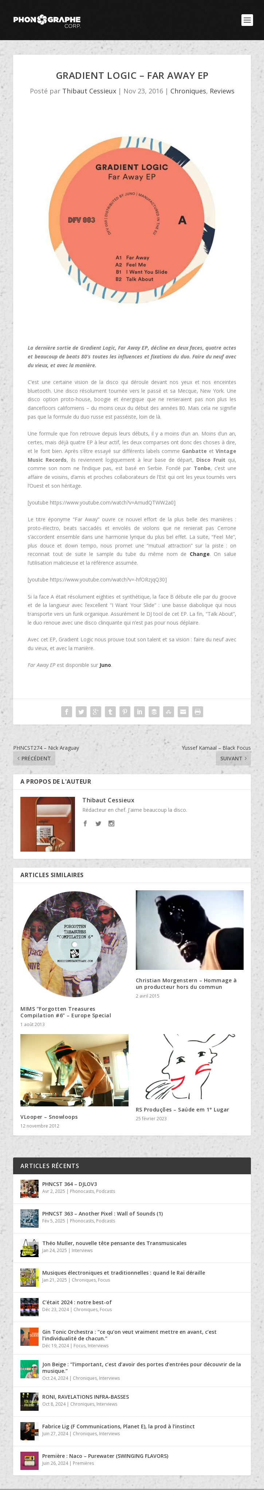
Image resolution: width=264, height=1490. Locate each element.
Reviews (222, 91)
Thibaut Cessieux (89, 91)
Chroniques (188, 91)
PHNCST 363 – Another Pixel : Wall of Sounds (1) (102, 1213)
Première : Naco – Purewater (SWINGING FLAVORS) (105, 1455)
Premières (83, 1463)
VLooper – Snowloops (49, 1116)
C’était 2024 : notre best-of (77, 1302)
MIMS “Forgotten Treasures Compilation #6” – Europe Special (65, 1012)
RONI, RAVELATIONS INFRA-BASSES (85, 1396)
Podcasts (105, 1191)
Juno (105, 664)
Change (200, 553)
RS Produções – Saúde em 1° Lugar (182, 1109)
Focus (104, 1280)
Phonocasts (82, 1191)
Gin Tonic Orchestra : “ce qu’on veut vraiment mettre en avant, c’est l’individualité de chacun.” (129, 1335)
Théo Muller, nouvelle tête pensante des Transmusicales (114, 1243)
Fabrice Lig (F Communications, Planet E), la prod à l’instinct (118, 1426)
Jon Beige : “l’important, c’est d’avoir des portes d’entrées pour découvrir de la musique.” (141, 1367)
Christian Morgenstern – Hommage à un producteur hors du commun (186, 983)
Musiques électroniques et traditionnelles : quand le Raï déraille (123, 1272)
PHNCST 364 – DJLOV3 (69, 1183)
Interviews (82, 1250)
